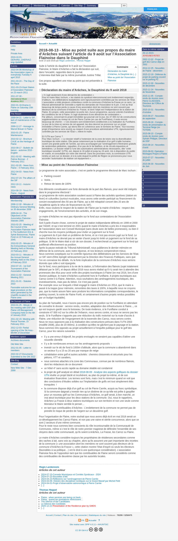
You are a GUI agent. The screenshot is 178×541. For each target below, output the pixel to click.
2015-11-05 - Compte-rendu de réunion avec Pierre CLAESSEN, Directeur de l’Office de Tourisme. (153, 101)
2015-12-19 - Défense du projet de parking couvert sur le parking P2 (154, 77)
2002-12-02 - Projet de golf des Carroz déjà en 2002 (153, 62)
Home (15, 5)
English (163, 9)
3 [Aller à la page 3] (143, 176)
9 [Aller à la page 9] (143, 199)
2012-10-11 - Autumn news (21, 185)
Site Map (78, 5)
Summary (91, 5)
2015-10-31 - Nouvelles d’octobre (153, 111)
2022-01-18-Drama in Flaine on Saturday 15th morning (22, 107)
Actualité (52, 43)
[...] (42, 485)
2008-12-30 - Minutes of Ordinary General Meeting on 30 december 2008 (23, 207)
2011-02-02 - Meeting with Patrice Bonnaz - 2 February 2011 (23, 159)
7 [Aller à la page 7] (143, 191)
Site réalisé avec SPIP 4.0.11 (83, 524)
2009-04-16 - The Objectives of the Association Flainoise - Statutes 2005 (21, 217)
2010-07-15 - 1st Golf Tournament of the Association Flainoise (21, 268)
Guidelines (16, 42)
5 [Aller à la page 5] (143, 184)
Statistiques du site (97, 515)
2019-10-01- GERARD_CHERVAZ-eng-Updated (21, 59)
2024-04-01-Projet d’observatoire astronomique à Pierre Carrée (71, 483)
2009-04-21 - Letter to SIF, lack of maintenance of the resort (23, 120)
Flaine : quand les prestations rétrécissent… (62, 499)
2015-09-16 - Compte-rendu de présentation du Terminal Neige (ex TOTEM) (154, 126)
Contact (25, 5)
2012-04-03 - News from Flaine (22, 173)
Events (14, 66)
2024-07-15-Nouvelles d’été (54, 476)
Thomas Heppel (83, 61)
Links (13, 46)
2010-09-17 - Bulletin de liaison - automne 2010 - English (22, 150)
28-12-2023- (155, 54)
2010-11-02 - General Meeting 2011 (21, 276)
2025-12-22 (68, 506)
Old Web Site (17, 344)
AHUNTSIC (103, 524)
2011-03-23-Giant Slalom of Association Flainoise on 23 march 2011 (22, 90)
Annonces (155, 44)
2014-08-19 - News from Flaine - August (22, 191)
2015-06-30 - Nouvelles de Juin (153, 165)
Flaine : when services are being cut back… (62, 497)
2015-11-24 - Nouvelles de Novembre (153, 90)
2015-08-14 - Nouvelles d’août (153, 146)
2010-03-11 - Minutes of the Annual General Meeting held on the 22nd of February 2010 (23, 259)
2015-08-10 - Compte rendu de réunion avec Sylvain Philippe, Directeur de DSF (155, 137)
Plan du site (68, 515)
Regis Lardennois (67, 61)
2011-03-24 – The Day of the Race (22, 82)
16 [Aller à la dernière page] (144, 205)
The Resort (16, 114)
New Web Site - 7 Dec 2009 (21, 369)
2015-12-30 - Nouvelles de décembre (153, 84)
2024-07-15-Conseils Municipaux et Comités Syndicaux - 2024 (71, 474)
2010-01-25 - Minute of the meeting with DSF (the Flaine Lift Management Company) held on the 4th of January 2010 (23, 310)
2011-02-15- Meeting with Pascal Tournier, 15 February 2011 (23, 321)
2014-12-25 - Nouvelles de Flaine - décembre (153, 69)
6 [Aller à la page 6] (143, 188)
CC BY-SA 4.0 (89, 529)
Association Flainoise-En (22, 197)
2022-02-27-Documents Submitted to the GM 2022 (23, 355)
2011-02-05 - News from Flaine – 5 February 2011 (22, 166)
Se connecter (81, 515)
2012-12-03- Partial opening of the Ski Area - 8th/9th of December (22, 330)
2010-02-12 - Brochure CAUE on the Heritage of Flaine (22, 141)
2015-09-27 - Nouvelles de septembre (153, 117)
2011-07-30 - (23, 99)
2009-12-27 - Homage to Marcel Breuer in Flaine (22, 127)
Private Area (16, 53)
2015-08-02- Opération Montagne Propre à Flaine (155, 152)
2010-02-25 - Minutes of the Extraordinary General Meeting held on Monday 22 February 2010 (23, 247)
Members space (18, 336)
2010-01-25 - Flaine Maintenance (20, 134)
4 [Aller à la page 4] (143, 180)
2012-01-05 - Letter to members (21, 349)
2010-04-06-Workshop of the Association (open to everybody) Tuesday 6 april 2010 (22, 74)
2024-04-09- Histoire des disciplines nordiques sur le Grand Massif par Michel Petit (80, 481)
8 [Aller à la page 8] (143, 195)
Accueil (42, 43)
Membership (39, 5)
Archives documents (20, 340)
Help (13, 49)
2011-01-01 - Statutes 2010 (21, 282)
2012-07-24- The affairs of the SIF (23, 179)
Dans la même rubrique (153, 49)
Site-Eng (15, 360)
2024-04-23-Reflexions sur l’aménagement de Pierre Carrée (69, 479)
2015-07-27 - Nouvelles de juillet (153, 158)
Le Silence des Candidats (53, 504)
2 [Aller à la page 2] (143, 173)
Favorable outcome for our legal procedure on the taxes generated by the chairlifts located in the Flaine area (23, 292)
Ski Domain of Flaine (20, 301)
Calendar (65, 5)
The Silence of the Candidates (55, 501)
